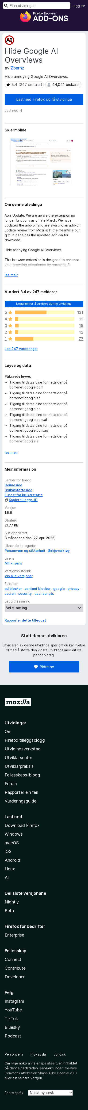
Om (8, 731)
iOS (8, 851)
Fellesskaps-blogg (22, 774)
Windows (14, 834)
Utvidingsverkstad (23, 748)
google (59, 589)
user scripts (44, 593)
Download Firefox (22, 825)
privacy (73, 589)
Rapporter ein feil (21, 792)
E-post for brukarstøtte (24, 495)
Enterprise (14, 935)
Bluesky (12, 1027)
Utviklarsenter (18, 757)
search (10, 593)
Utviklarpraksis (19, 766)
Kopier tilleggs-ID (21, 500)
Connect (13, 959)
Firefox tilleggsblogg (25, 740)
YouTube (13, 1009)
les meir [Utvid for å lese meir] (11, 275)
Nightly (12, 901)
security (25, 593)
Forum (11, 783)
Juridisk (60, 1054)
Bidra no (44, 666)
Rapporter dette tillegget (25, 620)
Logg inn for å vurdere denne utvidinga (44, 303)
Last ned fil (13, 110)
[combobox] (36, 5)
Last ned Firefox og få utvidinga (44, 99)
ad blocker (13, 589)
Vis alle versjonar (19, 576)
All (7, 877)
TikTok (11, 1018)
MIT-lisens (13, 563)
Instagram (14, 1001)
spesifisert (49, 1063)
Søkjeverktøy (59, 551)
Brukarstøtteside (18, 490)
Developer (15, 976)
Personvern (14, 1054)
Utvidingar (15, 722)
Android (12, 860)
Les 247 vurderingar (21, 349)
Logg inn (78, 6)
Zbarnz (17, 67)
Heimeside (13, 485)
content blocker (37, 589)
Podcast (13, 1035)
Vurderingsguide (20, 801)
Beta (9, 910)
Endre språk (14, 1093)
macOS (12, 842)
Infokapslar (38, 1054)
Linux (10, 868)
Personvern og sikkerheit (25, 551)
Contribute (15, 968)
